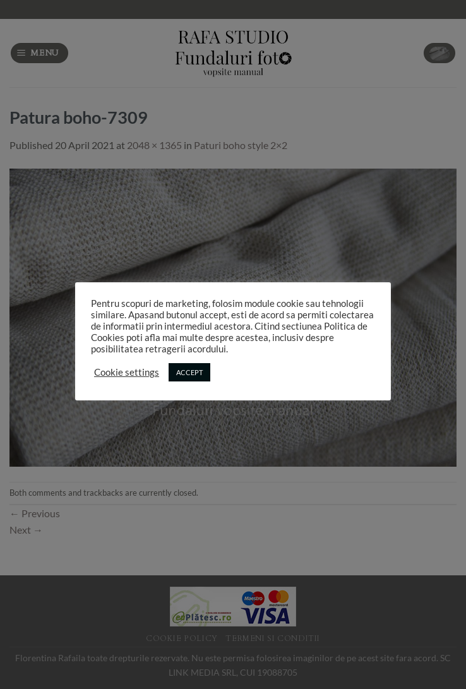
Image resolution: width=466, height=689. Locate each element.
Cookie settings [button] (126, 372)
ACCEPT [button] (189, 372)
